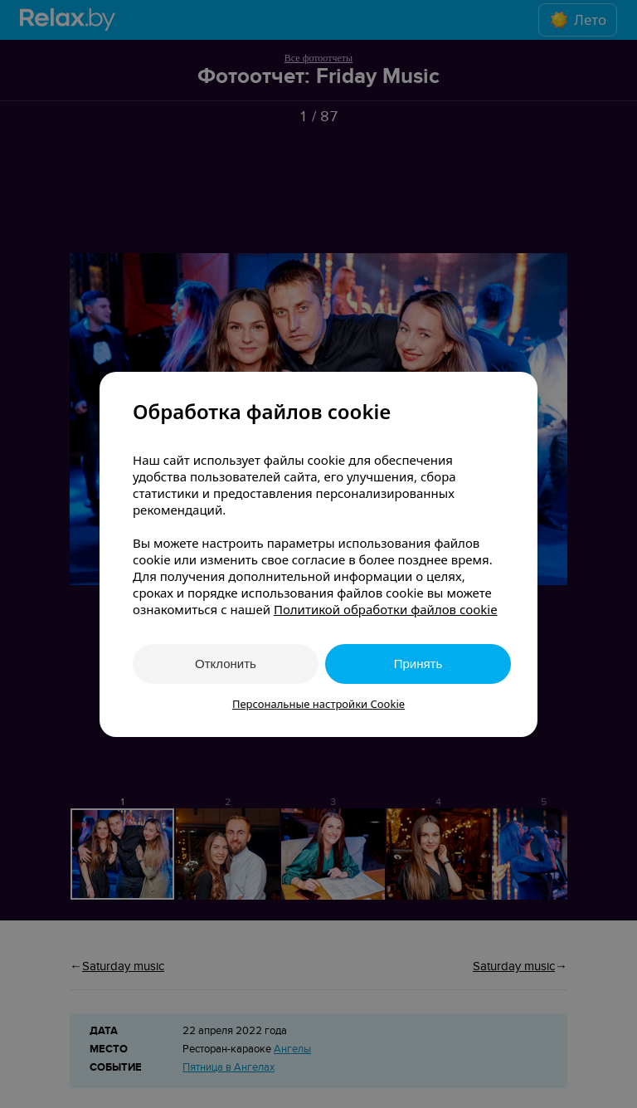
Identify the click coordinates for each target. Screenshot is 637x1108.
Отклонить (225, 664)
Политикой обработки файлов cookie (386, 609)
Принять (418, 664)
